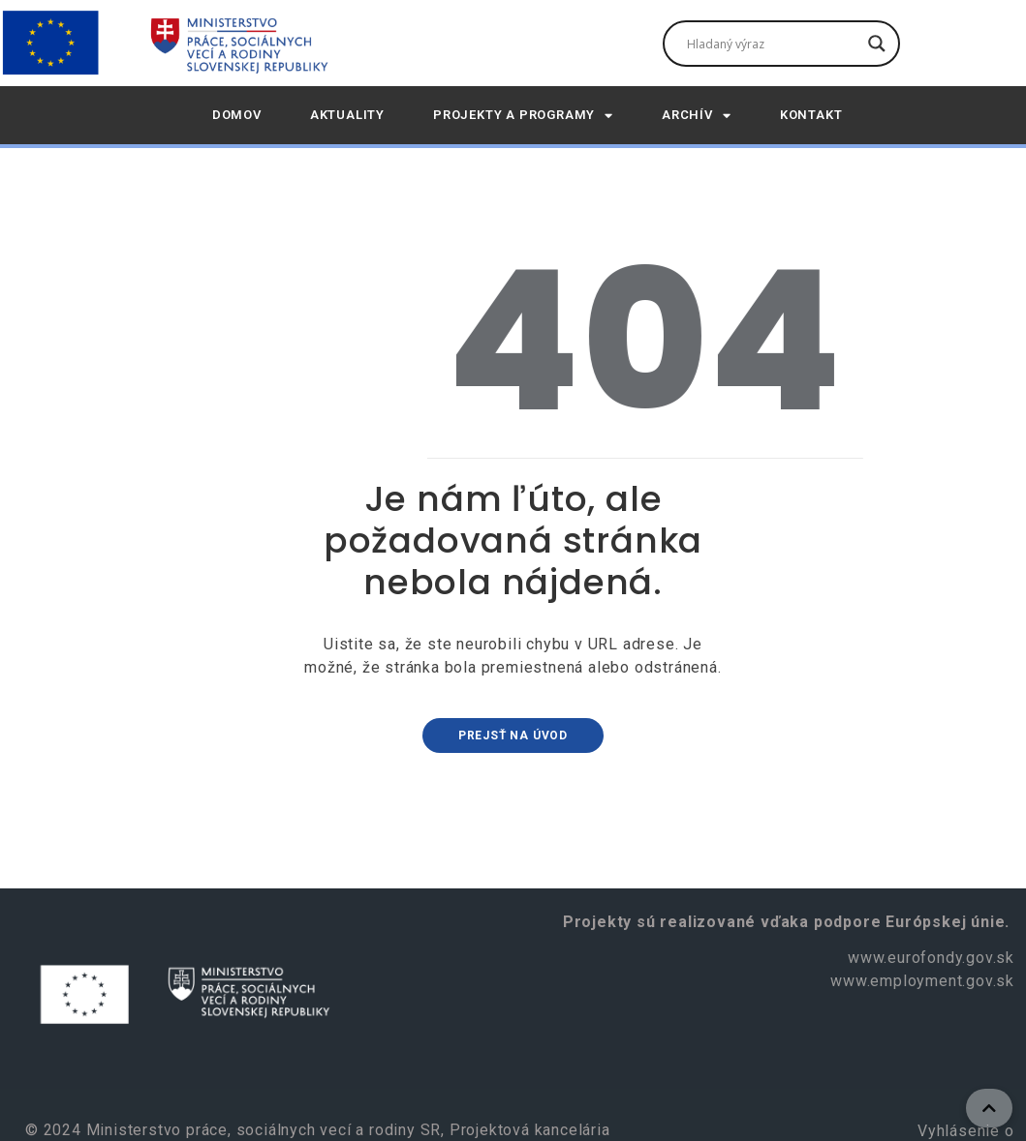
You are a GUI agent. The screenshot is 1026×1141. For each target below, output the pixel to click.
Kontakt (811, 114)
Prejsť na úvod (513, 735)
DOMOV (237, 114)
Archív (696, 116)
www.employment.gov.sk (922, 981)
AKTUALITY (347, 114)
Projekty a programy (523, 116)
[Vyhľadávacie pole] (772, 43)
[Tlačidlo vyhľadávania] (876, 43)
